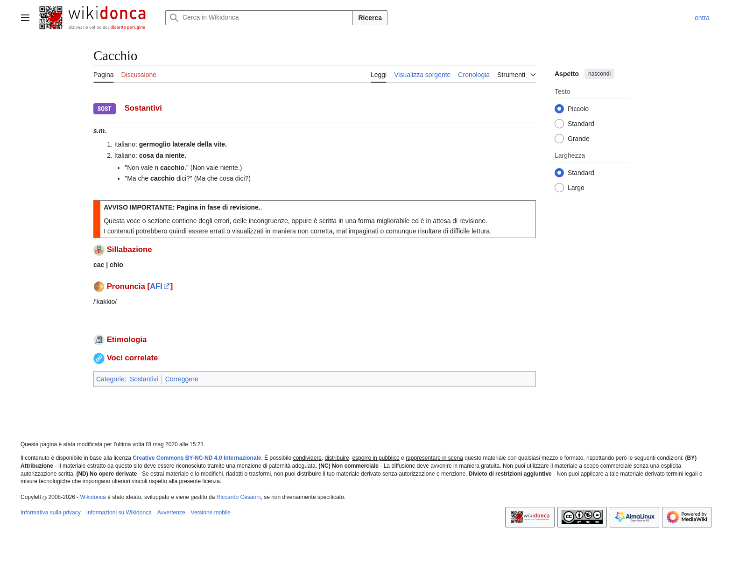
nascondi (599, 73)
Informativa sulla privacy (51, 512)
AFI (156, 286)
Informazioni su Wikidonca (119, 512)
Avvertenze (171, 512)
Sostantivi (144, 379)
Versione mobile (211, 512)
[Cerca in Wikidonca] (259, 17)
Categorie (110, 379)
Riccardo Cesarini (239, 497)
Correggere (181, 379)
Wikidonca (93, 497)
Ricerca (370, 17)
